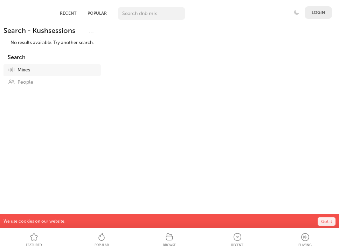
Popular (97, 13)
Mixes (19, 69)
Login (318, 12)
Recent (68, 13)
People (20, 81)
